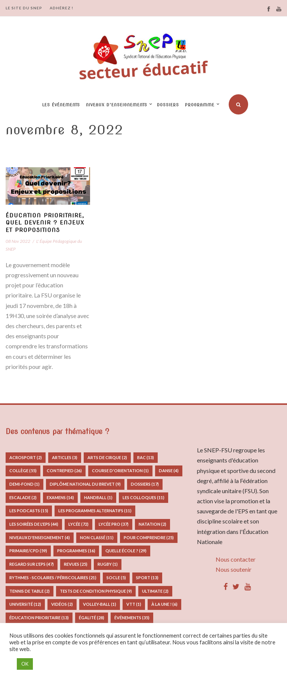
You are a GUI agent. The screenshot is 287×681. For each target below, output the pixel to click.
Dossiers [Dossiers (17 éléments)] (145, 484)
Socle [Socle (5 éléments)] (116, 577)
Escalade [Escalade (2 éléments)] (23, 497)
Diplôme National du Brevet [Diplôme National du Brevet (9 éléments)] (85, 484)
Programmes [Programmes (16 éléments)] (76, 550)
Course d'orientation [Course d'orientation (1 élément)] (120, 470)
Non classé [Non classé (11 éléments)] (97, 537)
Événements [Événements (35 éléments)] (131, 617)
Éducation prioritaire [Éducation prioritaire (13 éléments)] (39, 617)
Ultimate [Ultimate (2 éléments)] (155, 591)
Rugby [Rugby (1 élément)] (108, 564)
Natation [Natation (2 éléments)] (152, 524)
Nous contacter (236, 559)
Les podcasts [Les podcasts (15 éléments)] (28, 510)
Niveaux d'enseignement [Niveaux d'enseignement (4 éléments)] (39, 537)
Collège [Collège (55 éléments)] (23, 470)
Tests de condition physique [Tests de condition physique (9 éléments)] (96, 591)
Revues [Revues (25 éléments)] (75, 564)
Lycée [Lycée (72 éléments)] (78, 524)
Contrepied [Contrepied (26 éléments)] (64, 470)
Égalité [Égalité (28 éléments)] (91, 617)
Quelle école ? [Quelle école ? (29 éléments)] (125, 550)
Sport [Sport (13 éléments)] (147, 577)
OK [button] (24, 664)
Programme (200, 104)
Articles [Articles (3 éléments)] (64, 457)
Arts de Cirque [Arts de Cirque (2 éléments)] (107, 457)
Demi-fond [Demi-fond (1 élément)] (24, 484)
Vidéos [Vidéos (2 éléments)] (62, 604)
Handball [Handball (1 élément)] (98, 497)
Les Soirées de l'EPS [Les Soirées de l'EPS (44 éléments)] (33, 524)
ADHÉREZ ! (61, 8)
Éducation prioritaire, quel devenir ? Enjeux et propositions (45, 222)
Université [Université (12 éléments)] (25, 604)
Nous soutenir (233, 569)
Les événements (61, 104)
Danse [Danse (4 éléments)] (169, 470)
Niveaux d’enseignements (116, 104)
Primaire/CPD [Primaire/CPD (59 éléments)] (28, 550)
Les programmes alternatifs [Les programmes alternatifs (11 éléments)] (95, 510)
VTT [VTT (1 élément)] (133, 604)
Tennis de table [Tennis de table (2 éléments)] (29, 591)
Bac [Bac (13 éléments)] (145, 457)
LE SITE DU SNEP (24, 8)
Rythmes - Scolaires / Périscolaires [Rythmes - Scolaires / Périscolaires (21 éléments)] (52, 577)
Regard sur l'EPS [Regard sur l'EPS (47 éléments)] (31, 564)
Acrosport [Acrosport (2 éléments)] (25, 457)
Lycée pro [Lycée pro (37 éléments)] (114, 524)
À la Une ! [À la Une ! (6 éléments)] (164, 604)
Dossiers (168, 104)
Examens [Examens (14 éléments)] (60, 497)
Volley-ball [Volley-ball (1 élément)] (99, 604)
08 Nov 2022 (18, 241)
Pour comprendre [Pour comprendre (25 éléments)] (149, 537)
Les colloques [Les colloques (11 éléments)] (143, 497)
